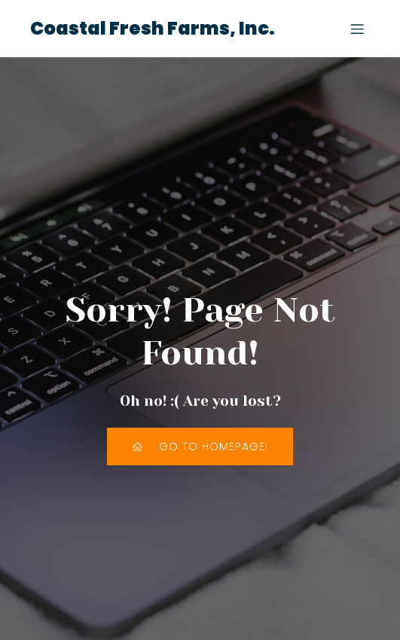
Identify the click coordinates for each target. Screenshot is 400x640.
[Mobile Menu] (357, 28)
